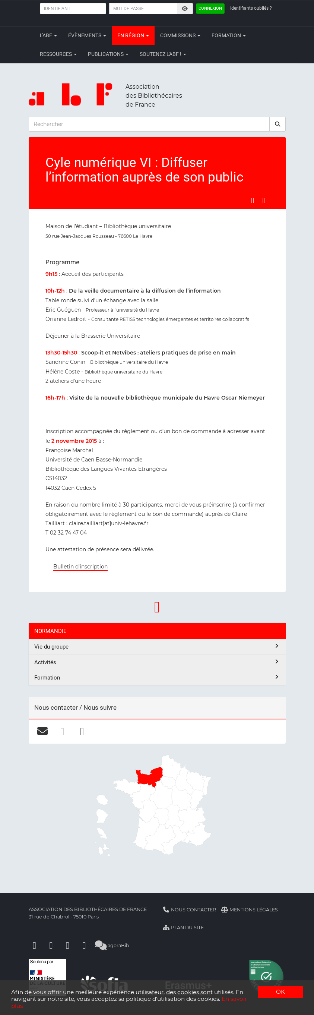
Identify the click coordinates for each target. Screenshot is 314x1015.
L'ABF (48, 35)
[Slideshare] (84, 945)
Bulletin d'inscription (80, 566)
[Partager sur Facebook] (252, 200)
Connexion (210, 8)
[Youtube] (68, 945)
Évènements (87, 35)
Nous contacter (189, 909)
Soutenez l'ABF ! (163, 54)
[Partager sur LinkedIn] (264, 200)
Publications (108, 54)
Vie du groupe (157, 646)
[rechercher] (277, 124)
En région (133, 35)
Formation (229, 35)
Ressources (58, 54)
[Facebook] (35, 945)
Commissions (180, 35)
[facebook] (62, 731)
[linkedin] (82, 731)
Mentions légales (249, 909)
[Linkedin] (51, 945)
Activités (157, 662)
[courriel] (42, 731)
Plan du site (183, 927)
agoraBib (112, 945)
